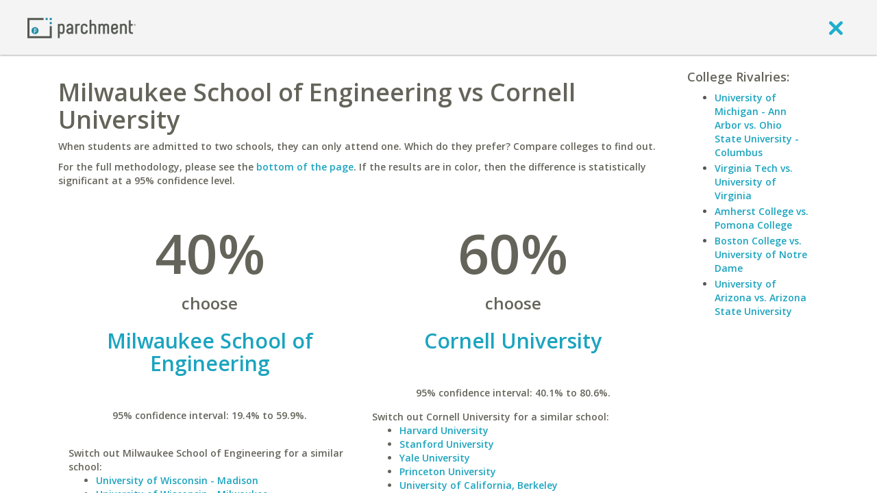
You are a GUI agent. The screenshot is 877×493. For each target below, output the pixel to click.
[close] (836, 27)
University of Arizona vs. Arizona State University (760, 297)
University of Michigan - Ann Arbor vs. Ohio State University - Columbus (757, 125)
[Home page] (81, 27)
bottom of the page (305, 166)
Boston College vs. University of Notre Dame (761, 254)
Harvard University (444, 430)
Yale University (434, 457)
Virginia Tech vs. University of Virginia (754, 182)
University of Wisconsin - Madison (177, 480)
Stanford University (446, 444)
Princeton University (447, 471)
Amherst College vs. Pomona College (761, 218)
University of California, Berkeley (478, 485)
